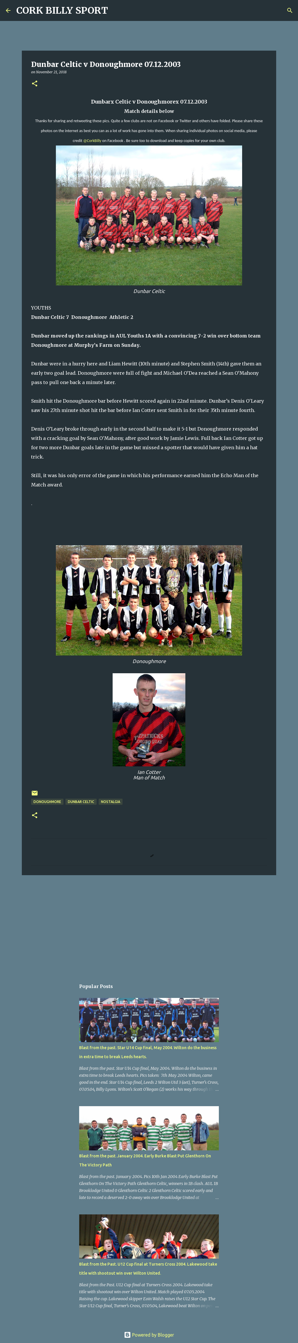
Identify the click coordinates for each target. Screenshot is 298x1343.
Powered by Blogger (149, 1334)
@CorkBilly (92, 140)
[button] (34, 84)
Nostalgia (110, 802)
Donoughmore (47, 802)
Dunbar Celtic (81, 802)
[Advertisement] (149, 924)
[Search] (116, 10)
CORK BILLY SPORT (62, 10)
